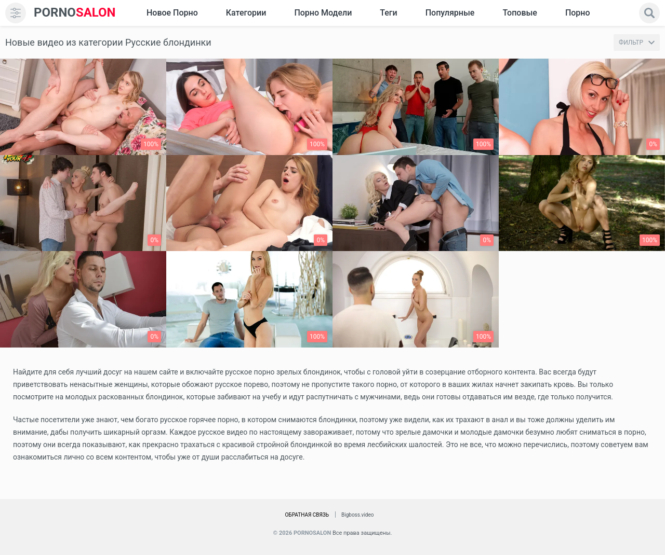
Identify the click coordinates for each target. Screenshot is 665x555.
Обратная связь (307, 515)
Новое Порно (172, 13)
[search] (649, 13)
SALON (75, 13)
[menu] (15, 13)
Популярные (450, 13)
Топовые (519, 13)
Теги (388, 13)
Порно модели (323, 13)
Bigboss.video (357, 515)
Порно (577, 13)
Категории (246, 13)
